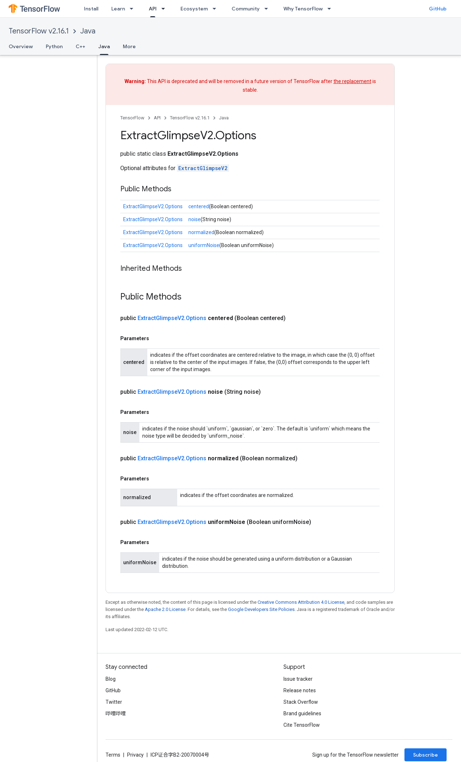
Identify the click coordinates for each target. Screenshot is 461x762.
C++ (80, 46)
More (129, 46)
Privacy (135, 755)
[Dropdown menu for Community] (268, 8)
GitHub (438, 8)
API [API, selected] (153, 8)
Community (246, 8)
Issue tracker (298, 679)
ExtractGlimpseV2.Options (153, 206)
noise (194, 219)
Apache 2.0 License (165, 609)
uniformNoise (203, 245)
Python (54, 46)
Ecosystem (194, 8)
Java (87, 31)
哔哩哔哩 (116, 713)
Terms (113, 755)
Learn (118, 8)
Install (91, 8)
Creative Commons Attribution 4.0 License (301, 602)
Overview (21, 46)
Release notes (299, 690)
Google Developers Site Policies (261, 609)
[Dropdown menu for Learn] (133, 8)
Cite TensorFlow (301, 725)
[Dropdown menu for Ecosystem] (216, 8)
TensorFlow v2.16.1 (39, 31)
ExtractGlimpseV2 (203, 168)
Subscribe (425, 755)
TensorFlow (132, 117)
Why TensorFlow (303, 8)
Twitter (114, 702)
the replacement (352, 81)
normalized (201, 232)
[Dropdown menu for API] (165, 8)
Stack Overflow (300, 702)
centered (198, 206)
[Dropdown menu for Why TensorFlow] (331, 8)
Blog (111, 679)
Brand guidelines (302, 713)
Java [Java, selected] (104, 46)
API (157, 117)
